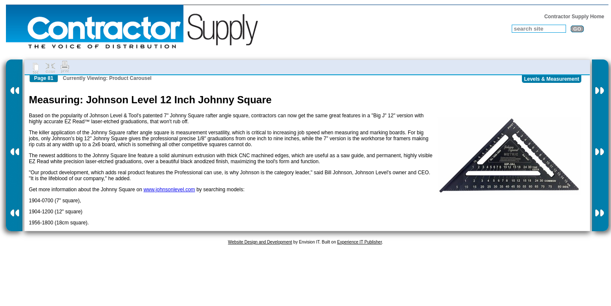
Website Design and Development (260, 242)
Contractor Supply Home (574, 17)
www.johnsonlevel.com (169, 190)
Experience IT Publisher (359, 242)
